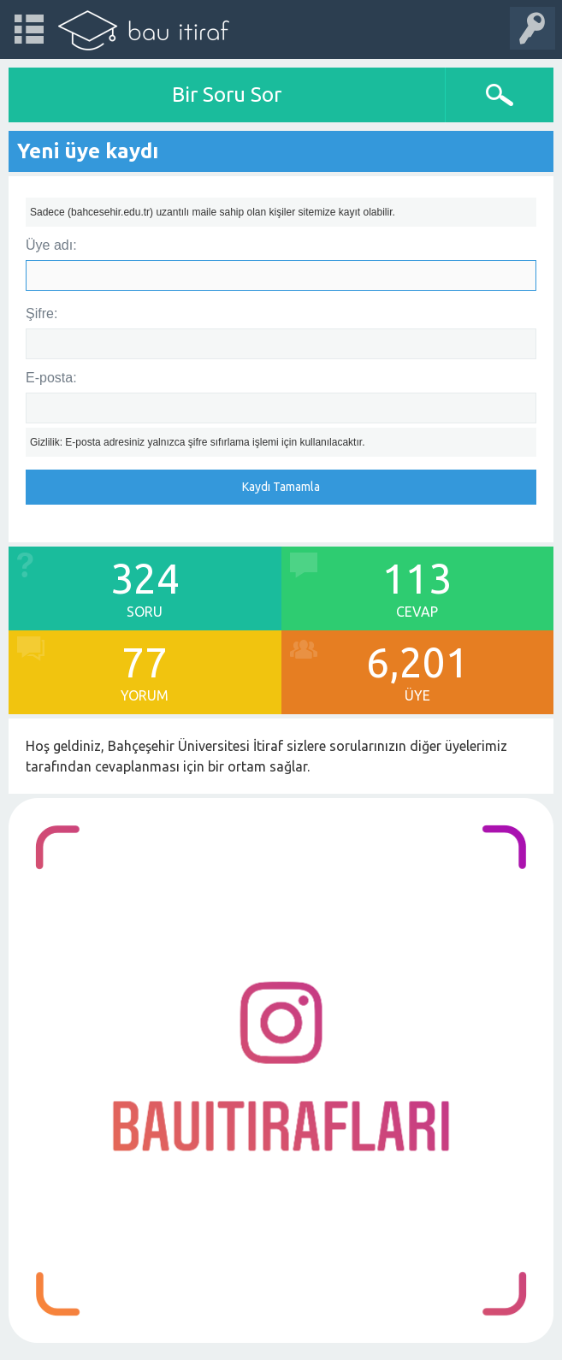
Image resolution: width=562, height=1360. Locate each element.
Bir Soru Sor (226, 94)
